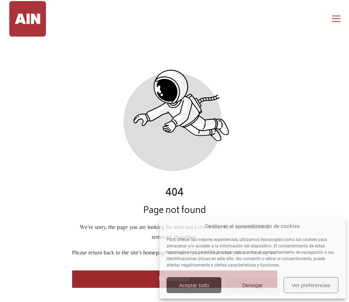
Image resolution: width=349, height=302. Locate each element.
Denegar (252, 285)
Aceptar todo (194, 285)
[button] (336, 19)
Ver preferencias (311, 285)
